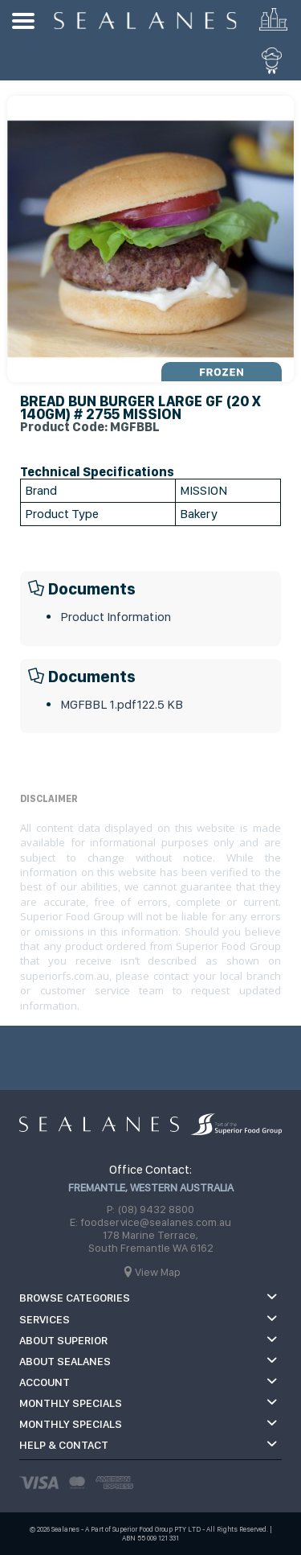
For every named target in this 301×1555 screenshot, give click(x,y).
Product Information (115, 616)
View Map (158, 1271)
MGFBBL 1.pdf (121, 704)
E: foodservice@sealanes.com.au (150, 1222)
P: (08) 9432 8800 (150, 1209)
